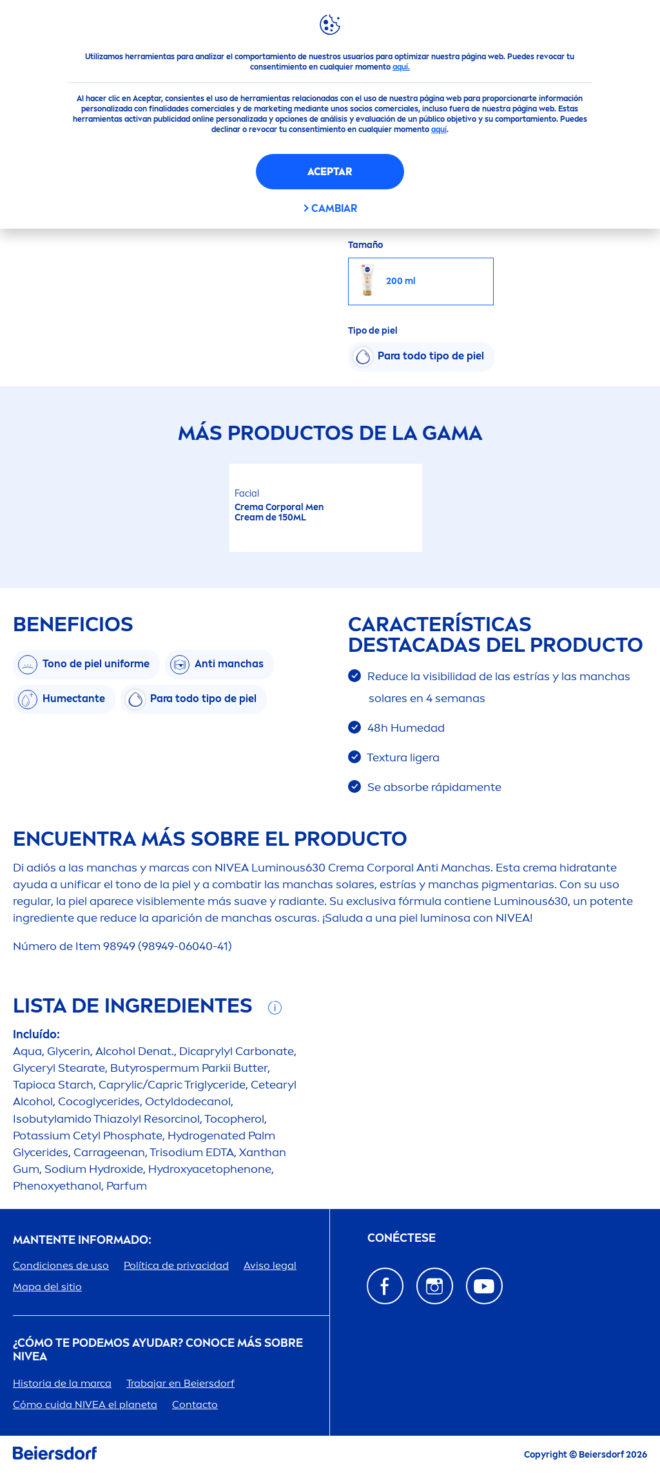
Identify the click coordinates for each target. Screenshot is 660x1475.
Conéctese (401, 1238)
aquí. (401, 66)
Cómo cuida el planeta (85, 1404)
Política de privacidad (176, 1265)
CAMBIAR (334, 208)
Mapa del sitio (47, 1286)
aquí (439, 129)
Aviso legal (270, 1265)
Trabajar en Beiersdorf (180, 1383)
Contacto (195, 1404)
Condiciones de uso (61, 1265)
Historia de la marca (62, 1383)
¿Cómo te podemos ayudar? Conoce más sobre (158, 1350)
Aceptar (329, 172)
